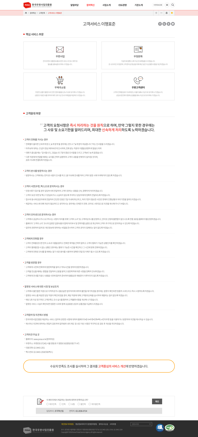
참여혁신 (90, 5)
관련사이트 (135, 424)
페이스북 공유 (160, 24)
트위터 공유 (164, 24)
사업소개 (107, 5)
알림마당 (74, 5)
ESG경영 (123, 5)
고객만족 (42, 13)
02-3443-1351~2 (105, 429)
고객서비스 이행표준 (55, 13)
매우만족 (52, 404)
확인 (157, 401)
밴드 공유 (168, 24)
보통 (73, 404)
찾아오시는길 (103, 424)
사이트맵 (113, 424)
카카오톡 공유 (173, 24)
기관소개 (139, 5)
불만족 (83, 404)
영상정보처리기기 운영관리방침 (86, 424)
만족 (64, 404)
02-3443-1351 (39, 347)
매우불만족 (95, 404)
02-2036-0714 (81, 410)
